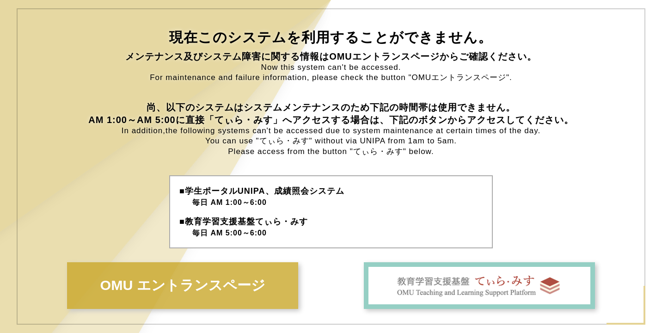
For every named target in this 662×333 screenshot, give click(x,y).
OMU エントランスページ (182, 285)
